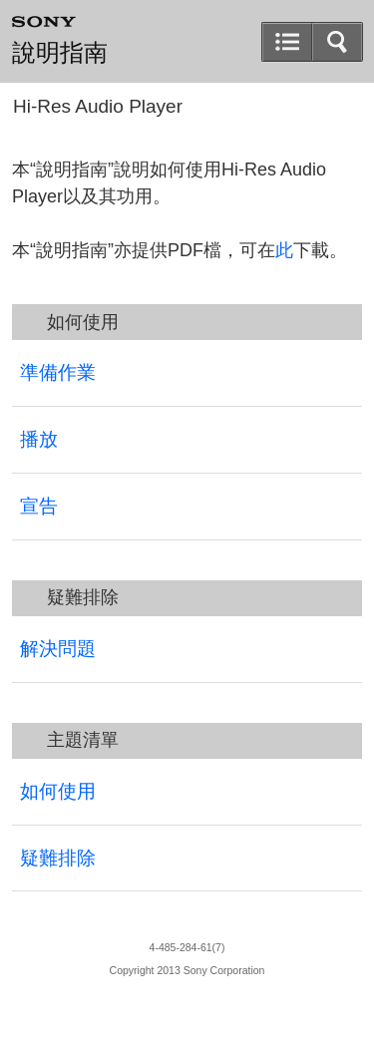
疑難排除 (58, 858)
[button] (337, 42)
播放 (39, 439)
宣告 (39, 506)
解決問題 (58, 648)
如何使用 (58, 791)
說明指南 (60, 53)
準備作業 (58, 372)
